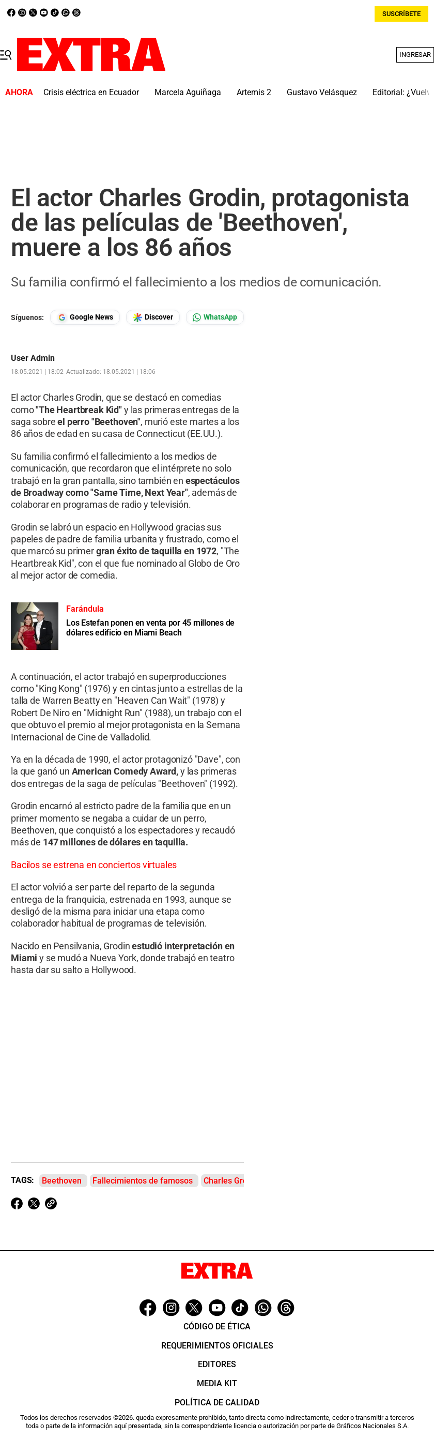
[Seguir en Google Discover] (153, 317)
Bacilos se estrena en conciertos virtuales (94, 864)
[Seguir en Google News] (85, 317)
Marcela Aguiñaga (187, 92)
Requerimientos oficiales (217, 1346)
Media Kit (217, 1383)
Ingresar (415, 54)
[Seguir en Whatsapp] (215, 317)
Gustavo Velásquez (322, 92)
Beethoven (62, 1181)
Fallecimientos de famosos (142, 1181)
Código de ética (217, 1326)
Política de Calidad (217, 1402)
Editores (217, 1364)
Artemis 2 (254, 92)
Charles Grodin (231, 1181)
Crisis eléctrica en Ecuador (91, 92)
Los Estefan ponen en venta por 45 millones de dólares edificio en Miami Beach (150, 628)
